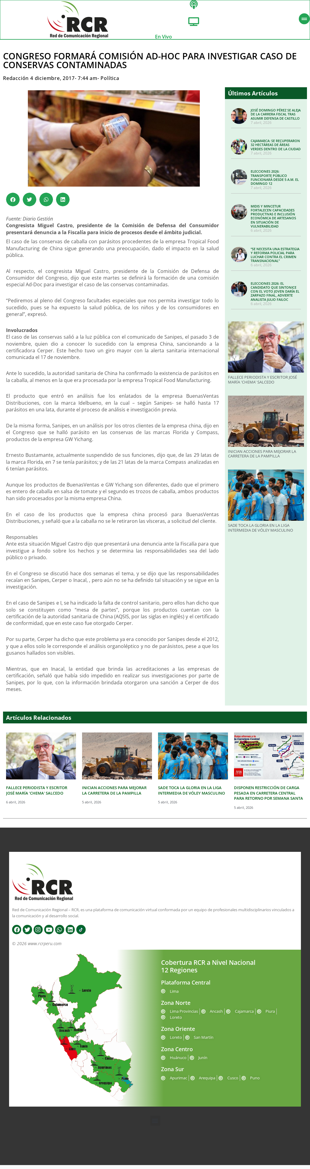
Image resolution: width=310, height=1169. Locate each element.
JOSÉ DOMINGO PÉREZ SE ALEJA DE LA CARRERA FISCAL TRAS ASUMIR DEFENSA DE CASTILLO (276, 118)
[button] (13, 203)
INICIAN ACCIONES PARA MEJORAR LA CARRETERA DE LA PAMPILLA (262, 458)
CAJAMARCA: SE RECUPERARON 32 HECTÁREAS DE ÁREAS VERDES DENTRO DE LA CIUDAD (276, 148)
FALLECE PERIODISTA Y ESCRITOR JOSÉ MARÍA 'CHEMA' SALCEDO (262, 383)
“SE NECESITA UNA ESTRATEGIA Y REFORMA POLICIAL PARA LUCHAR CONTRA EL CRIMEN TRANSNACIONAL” (275, 258)
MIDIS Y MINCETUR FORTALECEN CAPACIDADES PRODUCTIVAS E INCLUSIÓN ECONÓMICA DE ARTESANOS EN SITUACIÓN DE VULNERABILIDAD (273, 220)
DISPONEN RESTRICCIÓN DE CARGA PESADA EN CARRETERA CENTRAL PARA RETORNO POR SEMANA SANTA (268, 797)
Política (110, 82)
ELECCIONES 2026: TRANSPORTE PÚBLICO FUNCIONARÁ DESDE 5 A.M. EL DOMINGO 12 (275, 181)
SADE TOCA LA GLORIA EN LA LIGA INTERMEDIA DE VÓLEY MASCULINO (260, 531)
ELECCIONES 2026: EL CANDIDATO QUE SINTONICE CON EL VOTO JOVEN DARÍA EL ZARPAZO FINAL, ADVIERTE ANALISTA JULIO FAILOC (275, 295)
